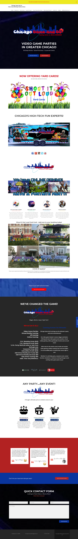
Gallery (59, 10)
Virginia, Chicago (19, 460)
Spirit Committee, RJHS (59, 459)
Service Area (22, 10)
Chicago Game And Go (16, 5)
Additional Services (65, 10)
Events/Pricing (28, 10)
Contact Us (55, 10)
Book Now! (77, 322)
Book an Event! (45, 55)
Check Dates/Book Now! (37, 10)
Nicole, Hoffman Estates (40, 461)
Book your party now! (62, 478)
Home (12, 10)
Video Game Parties (47, 10)
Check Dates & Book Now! (39, 289)
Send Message (64, 521)
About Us (16, 10)
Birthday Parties (33, 55)
